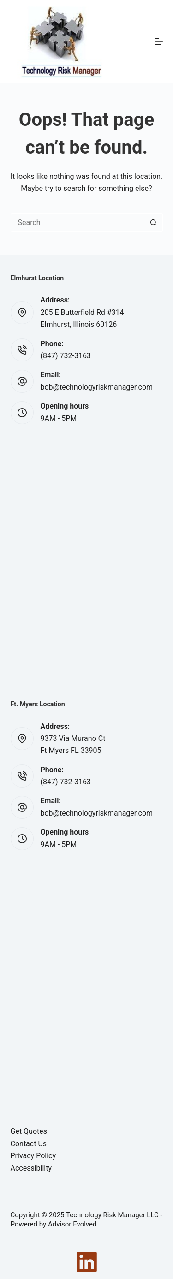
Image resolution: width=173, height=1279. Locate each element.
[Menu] (159, 41)
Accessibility (31, 1168)
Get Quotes (29, 1131)
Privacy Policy (33, 1155)
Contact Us (29, 1143)
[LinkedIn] (87, 1262)
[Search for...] (77, 222)
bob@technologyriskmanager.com (97, 387)
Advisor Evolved (72, 1224)
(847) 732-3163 (66, 355)
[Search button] (153, 222)
